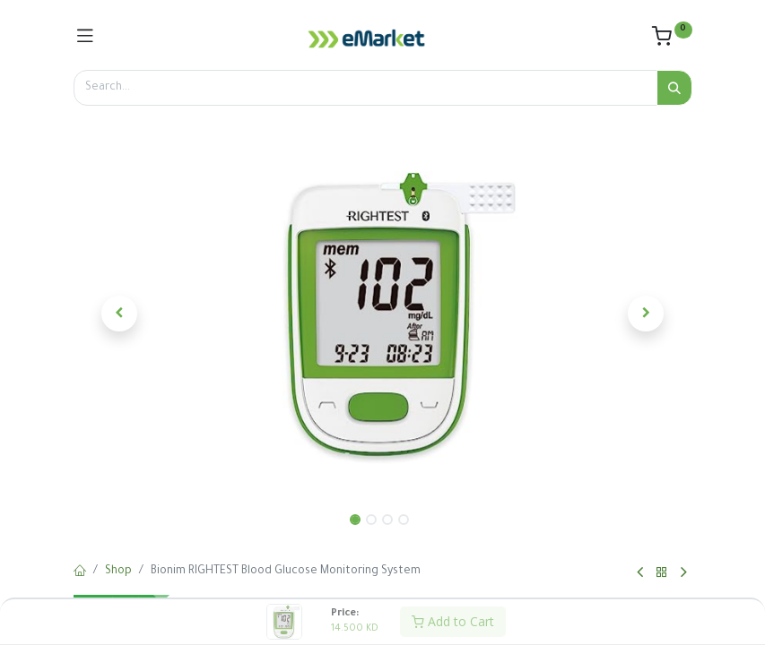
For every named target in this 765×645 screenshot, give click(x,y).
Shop (118, 571)
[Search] (674, 88)
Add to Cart (453, 621)
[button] (120, 313)
